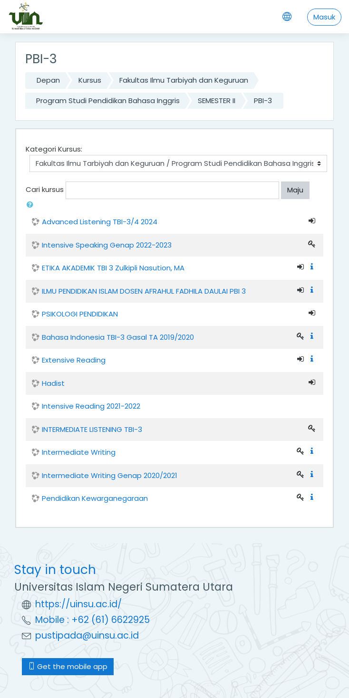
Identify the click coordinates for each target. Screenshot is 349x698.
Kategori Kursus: (54, 149)
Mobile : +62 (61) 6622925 (92, 619)
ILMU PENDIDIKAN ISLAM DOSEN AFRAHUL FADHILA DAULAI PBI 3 (144, 291)
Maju (295, 190)
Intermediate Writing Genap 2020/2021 (109, 475)
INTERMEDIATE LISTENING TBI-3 (92, 429)
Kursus (89, 80)
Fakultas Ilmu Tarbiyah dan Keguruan (183, 80)
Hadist (53, 383)
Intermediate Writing (79, 452)
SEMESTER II (216, 100)
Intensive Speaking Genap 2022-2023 (107, 245)
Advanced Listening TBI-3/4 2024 (99, 222)
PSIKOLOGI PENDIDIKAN (80, 314)
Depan (48, 80)
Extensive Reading (74, 360)
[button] (32, 205)
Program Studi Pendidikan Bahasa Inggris (108, 100)
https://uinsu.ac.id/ (78, 604)
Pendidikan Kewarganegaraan (95, 498)
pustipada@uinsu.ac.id (87, 635)
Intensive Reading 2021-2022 (91, 406)
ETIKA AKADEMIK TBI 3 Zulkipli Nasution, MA (113, 268)
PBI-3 (263, 100)
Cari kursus (45, 190)
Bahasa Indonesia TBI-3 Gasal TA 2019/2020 (118, 337)
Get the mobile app (67, 666)
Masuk (324, 17)
